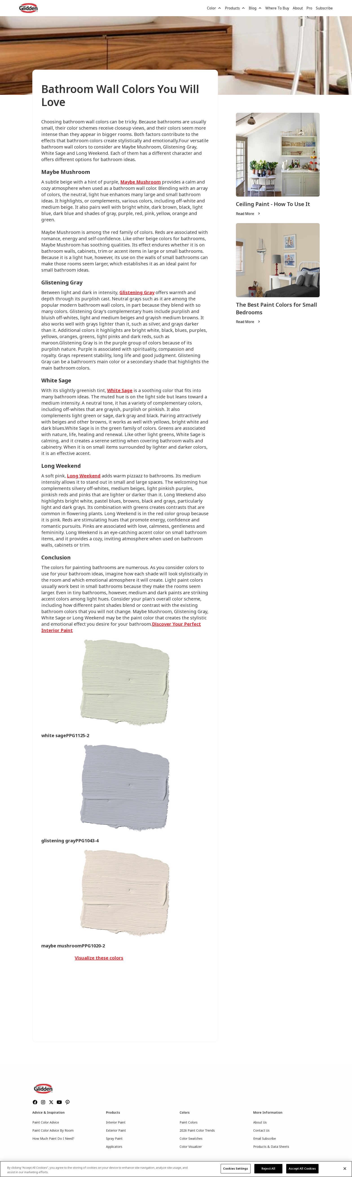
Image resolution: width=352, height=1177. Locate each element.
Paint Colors (189, 1122)
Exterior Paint (116, 1130)
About (298, 8)
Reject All (268, 1168)
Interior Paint (115, 1122)
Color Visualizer (191, 1146)
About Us (260, 1122)
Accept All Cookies (302, 1168)
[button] (214, 8)
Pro (309, 8)
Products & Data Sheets (271, 1146)
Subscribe (324, 8)
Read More (245, 213)
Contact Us (261, 1130)
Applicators (114, 1146)
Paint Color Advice (45, 1122)
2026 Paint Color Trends (197, 1130)
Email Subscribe (264, 1138)
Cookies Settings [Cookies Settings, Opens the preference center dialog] (235, 1168)
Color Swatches (191, 1138)
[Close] (345, 1168)
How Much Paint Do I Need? (53, 1138)
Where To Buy (277, 8)
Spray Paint (114, 1138)
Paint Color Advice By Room (53, 1130)
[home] (29, 8)
